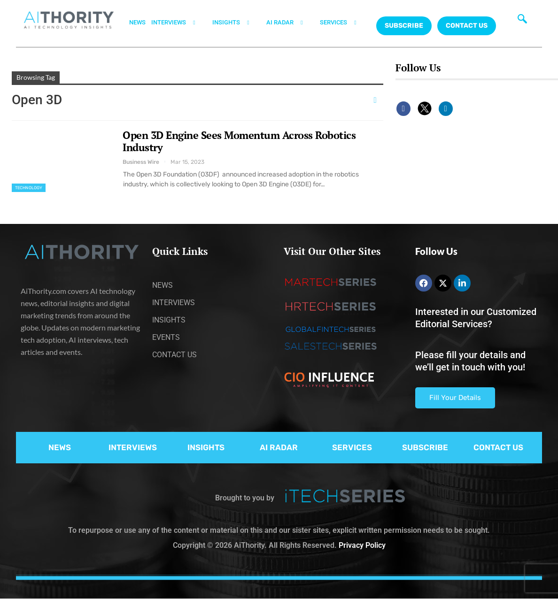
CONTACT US (467, 26)
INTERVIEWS (179, 22)
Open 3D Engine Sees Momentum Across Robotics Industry (239, 141)
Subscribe (404, 26)
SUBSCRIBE (425, 447)
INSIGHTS (236, 22)
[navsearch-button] (522, 21)
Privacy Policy (362, 545)
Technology (28, 187)
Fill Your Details (455, 397)
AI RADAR (290, 22)
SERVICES (344, 22)
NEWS (137, 22)
